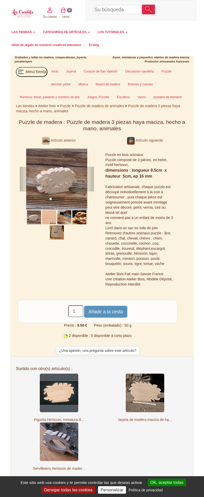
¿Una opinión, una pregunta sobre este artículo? (97, 350)
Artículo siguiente (145, 140)
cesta (177, 10)
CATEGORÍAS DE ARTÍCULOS (66, 32)
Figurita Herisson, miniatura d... (59, 420)
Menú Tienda (31, 72)
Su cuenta (161, 10)
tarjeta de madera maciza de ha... (145, 420)
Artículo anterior (59, 140)
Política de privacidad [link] (146, 490)
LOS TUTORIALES (113, 32)
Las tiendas (25, 106)
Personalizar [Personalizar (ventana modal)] (112, 490)
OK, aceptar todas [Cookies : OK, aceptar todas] (166, 482)
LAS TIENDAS (23, 32)
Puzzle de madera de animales (99, 106)
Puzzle (66, 106)
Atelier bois (47, 106)
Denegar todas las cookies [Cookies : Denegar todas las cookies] (68, 490)
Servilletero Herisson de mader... (59, 468)
